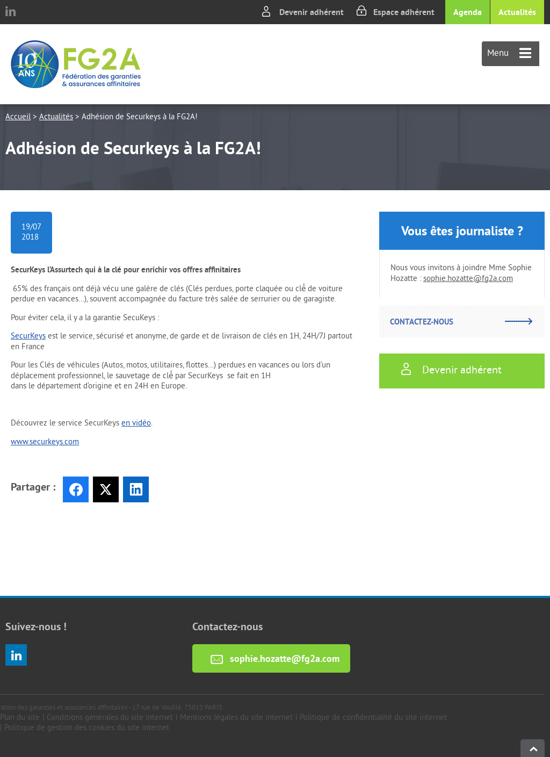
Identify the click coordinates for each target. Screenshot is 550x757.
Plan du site (20, 718)
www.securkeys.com (45, 442)
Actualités (517, 12)
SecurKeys (28, 336)
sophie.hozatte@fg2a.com (468, 279)
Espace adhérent (404, 12)
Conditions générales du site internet (110, 718)
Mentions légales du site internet (236, 718)
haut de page (532, 748)
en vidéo (136, 424)
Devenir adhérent (311, 12)
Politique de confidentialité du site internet (373, 718)
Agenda (467, 12)
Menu (509, 54)
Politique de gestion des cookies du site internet (86, 728)
